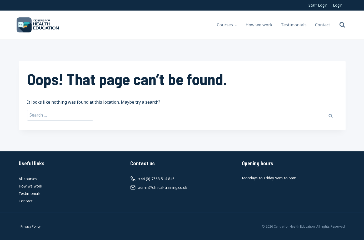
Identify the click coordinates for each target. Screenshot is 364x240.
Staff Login (317, 5)
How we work (259, 25)
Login (337, 5)
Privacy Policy (31, 226)
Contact (322, 25)
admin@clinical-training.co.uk (162, 187)
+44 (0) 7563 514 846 (156, 178)
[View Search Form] (342, 25)
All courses (28, 178)
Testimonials (294, 25)
